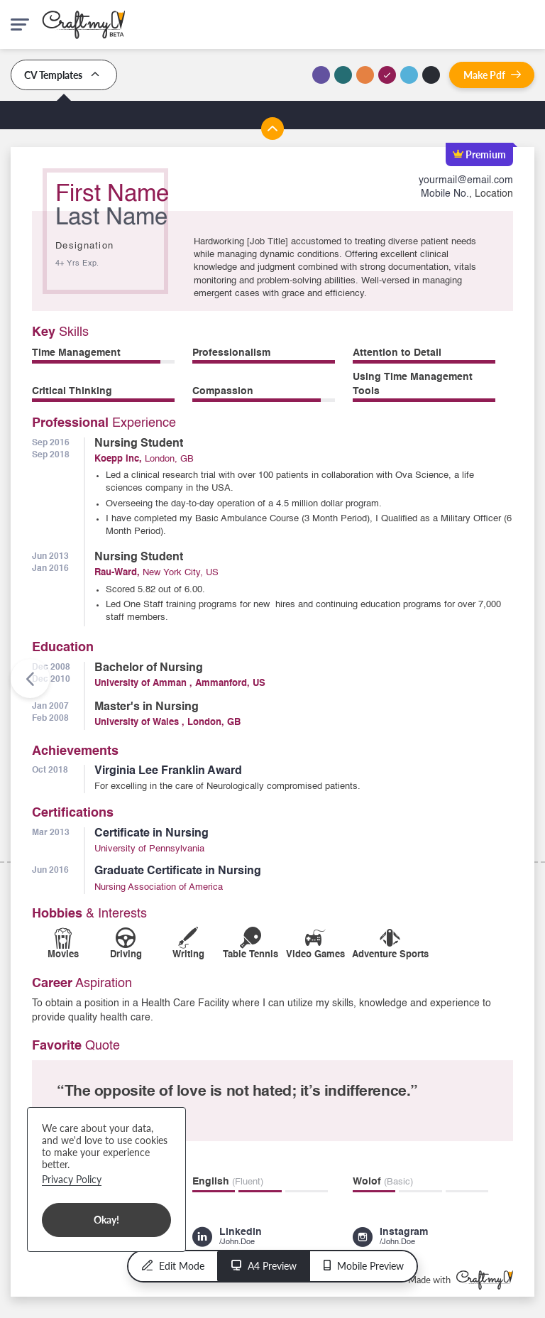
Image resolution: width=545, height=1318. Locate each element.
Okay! (106, 1220)
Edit (173, 1266)
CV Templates (64, 75)
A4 (264, 1266)
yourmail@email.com (466, 180)
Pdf (492, 75)
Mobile (364, 1266)
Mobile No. (445, 194)
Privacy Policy (71, 1179)
